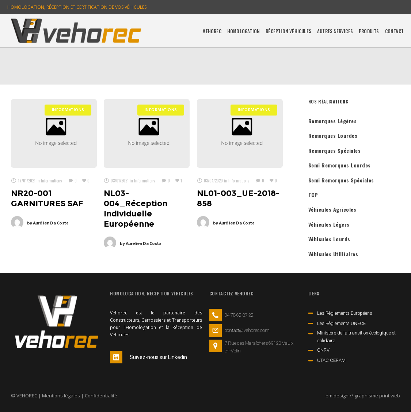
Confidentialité (101, 395)
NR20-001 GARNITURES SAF (47, 198)
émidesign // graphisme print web (363, 395)
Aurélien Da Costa (47, 223)
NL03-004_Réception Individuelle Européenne (135, 208)
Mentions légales (61, 395)
